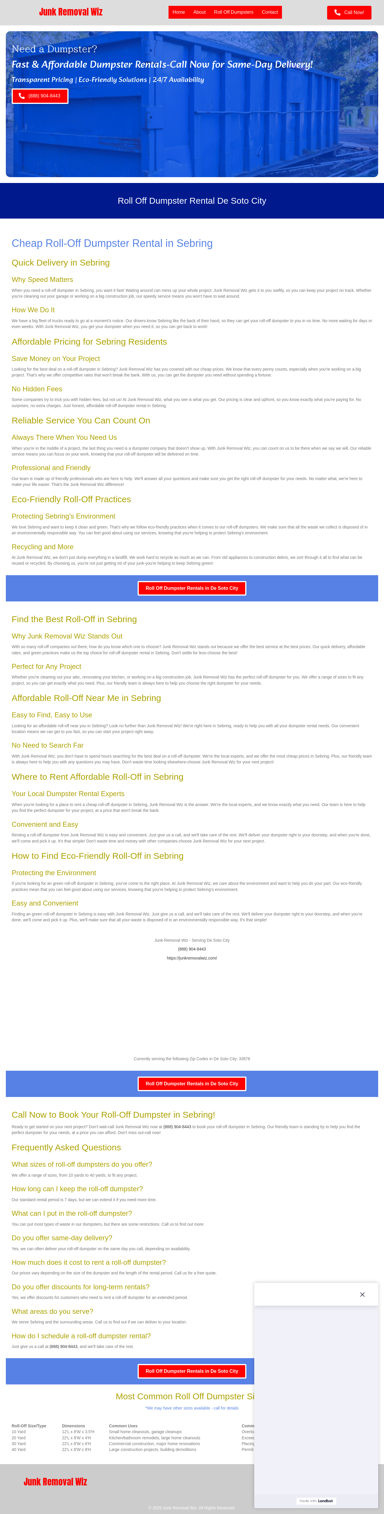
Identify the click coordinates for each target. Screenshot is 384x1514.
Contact (270, 12)
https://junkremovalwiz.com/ (192, 958)
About (200, 12)
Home (179, 12)
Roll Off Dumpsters (233, 12)
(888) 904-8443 (192, 949)
